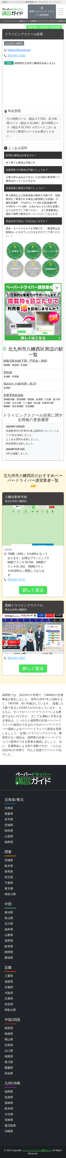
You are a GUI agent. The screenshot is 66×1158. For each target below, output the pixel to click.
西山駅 (37, 402)
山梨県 (9, 935)
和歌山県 (10, 1010)
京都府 (9, 987)
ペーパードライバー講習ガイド (15, 21)
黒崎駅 (7, 365)
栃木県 (9, 866)
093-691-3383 (17, 55)
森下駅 (56, 399)
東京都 (9, 888)
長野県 (9, 941)
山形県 (9, 836)
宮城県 (9, 825)
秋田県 (9, 831)
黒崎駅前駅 (9, 399)
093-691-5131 (17, 579)
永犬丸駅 (16, 402)
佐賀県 (9, 1097)
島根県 (9, 1034)
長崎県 (9, 1103)
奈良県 (9, 1004)
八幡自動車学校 (16, 497)
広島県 (9, 1045)
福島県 (9, 842)
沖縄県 (9, 1131)
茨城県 (9, 860)
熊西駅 (30, 399)
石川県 (9, 924)
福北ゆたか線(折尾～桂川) (20, 383)
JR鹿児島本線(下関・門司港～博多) (25, 361)
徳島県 (9, 1056)
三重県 (9, 976)
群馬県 (9, 871)
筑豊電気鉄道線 (13, 395)
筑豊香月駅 (48, 402)
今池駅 (7, 402)
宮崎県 (9, 1120)
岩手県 (9, 819)
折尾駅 (24, 365)
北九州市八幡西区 (14, 43)
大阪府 (9, 993)
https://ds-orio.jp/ (19, 50)
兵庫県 (9, 998)
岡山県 (9, 1039)
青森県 (9, 814)
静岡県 (9, 952)
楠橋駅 (7, 406)
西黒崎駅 (21, 399)
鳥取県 (9, 1028)
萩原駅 (39, 399)
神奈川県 (10, 894)
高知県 (9, 1073)
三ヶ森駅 (27, 402)
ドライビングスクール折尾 (24, 34)
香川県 (9, 1062)
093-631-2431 (17, 658)
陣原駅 (15, 365)
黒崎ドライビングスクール (24, 605)
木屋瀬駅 (29, 406)
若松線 (8, 372)
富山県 (9, 918)
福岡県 (34, 21)
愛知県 (9, 958)
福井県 (9, 929)
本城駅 (7, 376)
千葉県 (9, 883)
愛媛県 (9, 1068)
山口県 (9, 1051)
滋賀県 (9, 981)
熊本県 (9, 1108)
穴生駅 (48, 399)
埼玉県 (9, 877)
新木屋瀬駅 (18, 406)
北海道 (9, 808)
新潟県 (9, 912)
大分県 (9, 1114)
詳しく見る (33, 590)
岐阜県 (9, 946)
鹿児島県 (10, 1125)
